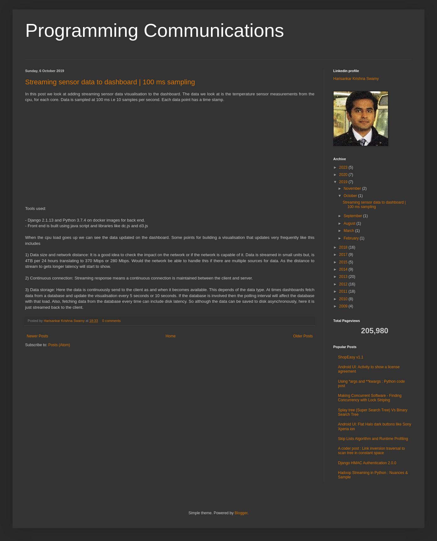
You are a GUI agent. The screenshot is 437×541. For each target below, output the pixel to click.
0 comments (111, 321)
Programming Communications (154, 30)
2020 (344, 174)
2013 (344, 276)
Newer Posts (37, 336)
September (353, 216)
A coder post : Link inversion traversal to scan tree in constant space (371, 450)
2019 (344, 182)
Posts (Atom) (59, 345)
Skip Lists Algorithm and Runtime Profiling (373, 439)
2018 (344, 247)
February (352, 238)
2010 (344, 299)
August (350, 223)
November (353, 188)
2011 (344, 291)
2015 (344, 262)
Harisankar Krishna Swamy (65, 321)
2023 (344, 167)
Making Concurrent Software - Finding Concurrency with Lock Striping (369, 397)
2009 (344, 306)
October (351, 196)
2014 (344, 269)
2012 (344, 284)
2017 (344, 254)
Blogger (241, 513)
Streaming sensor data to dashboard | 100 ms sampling (110, 82)
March (349, 230)
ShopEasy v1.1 (350, 357)
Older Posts (303, 336)
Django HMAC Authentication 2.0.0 (367, 463)
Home (171, 336)
